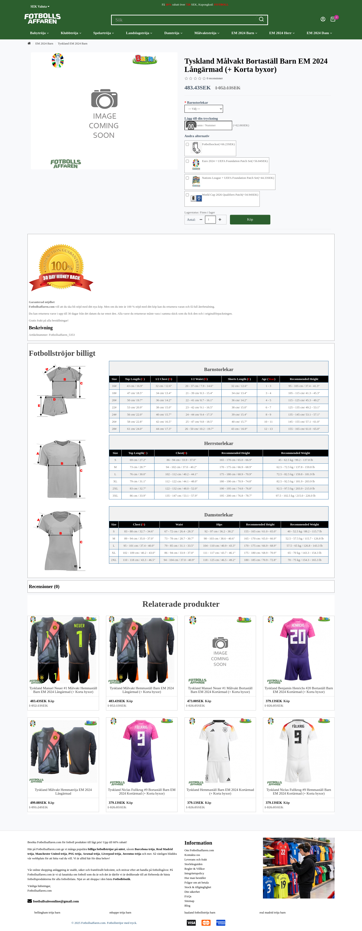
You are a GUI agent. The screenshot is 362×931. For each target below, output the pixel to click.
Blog (187, 905)
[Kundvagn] (333, 20)
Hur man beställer (195, 878)
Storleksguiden (193, 864)
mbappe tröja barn (120, 912)
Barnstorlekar (197, 102)
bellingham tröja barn (47, 912)
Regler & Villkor (194, 868)
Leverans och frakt (195, 859)
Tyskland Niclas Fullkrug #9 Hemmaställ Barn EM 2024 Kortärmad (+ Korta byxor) (298, 791)
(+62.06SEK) (241, 125)
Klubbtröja (71, 33)
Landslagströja (139, 33)
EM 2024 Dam (319, 33)
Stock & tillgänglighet (197, 887)
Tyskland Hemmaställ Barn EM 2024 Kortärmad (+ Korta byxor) (220, 791)
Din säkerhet (192, 891)
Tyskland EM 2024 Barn (72, 43)
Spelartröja (103, 33)
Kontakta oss (192, 855)
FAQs (187, 896)
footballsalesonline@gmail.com (53, 901)
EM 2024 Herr (282, 33)
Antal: (191, 219)
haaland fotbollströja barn (199, 912)
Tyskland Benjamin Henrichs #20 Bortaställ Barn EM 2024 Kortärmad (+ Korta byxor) (299, 690)
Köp (250, 219)
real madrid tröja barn (272, 912)
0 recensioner (215, 78)
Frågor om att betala (196, 882)
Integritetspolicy (194, 873)
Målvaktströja (206, 33)
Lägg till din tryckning (201, 118)
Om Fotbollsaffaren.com (199, 850)
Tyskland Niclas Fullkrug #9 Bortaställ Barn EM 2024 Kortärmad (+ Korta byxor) (141, 791)
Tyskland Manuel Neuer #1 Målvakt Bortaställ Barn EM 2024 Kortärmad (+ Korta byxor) (220, 690)
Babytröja (39, 33)
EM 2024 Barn (244, 33)
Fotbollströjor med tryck (121, 923)
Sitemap (189, 901)
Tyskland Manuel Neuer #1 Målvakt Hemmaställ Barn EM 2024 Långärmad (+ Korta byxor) (63, 690)
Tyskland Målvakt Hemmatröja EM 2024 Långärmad (63, 791)
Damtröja (173, 33)
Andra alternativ (196, 136)
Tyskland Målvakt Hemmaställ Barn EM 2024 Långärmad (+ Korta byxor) (142, 690)
